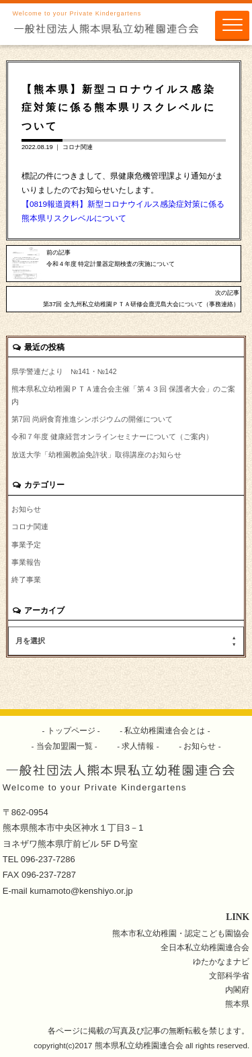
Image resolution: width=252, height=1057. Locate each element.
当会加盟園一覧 (64, 745)
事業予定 (26, 545)
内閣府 (237, 989)
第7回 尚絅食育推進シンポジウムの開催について (92, 419)
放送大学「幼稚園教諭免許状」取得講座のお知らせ (96, 455)
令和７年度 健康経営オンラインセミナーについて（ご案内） (112, 436)
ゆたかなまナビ (221, 961)
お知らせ (26, 509)
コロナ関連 (77, 147)
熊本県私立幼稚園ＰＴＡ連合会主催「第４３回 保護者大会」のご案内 (123, 395)
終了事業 (26, 580)
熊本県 (237, 1003)
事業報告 (26, 562)
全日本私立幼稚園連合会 (205, 947)
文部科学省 (229, 975)
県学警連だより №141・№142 (64, 371)
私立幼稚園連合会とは (165, 730)
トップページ (70, 730)
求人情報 (138, 745)
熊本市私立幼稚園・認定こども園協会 (180, 933)
